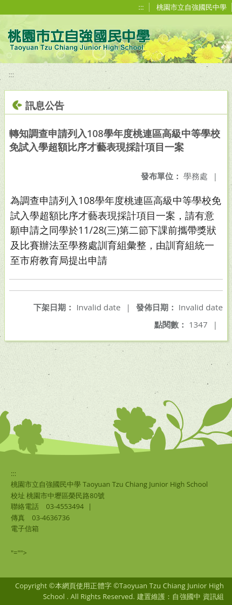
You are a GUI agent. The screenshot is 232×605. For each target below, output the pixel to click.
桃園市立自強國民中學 (191, 7)
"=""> (19, 553)
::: (141, 7)
